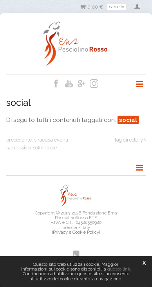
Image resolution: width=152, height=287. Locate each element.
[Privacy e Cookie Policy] (76, 232)
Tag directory (129, 140)
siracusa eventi (51, 140)
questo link (118, 269)
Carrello (116, 6)
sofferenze (45, 148)
